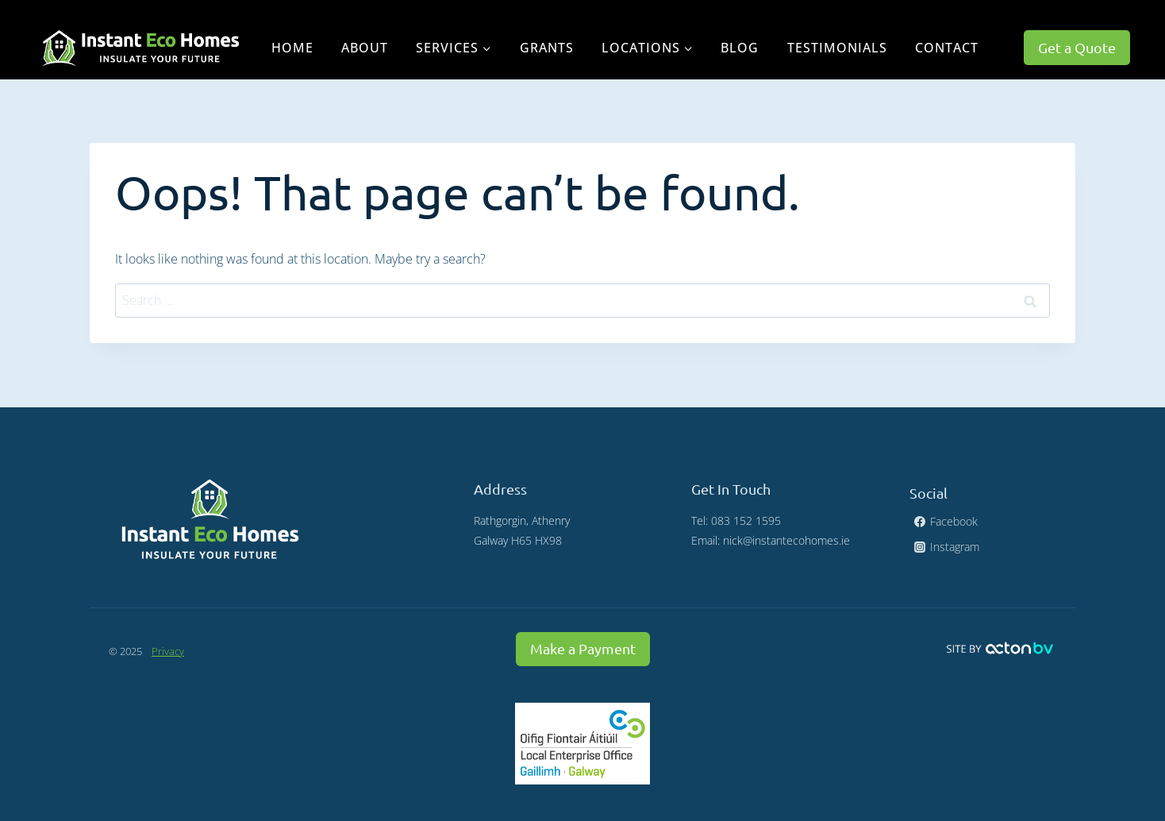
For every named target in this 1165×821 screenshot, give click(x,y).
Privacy (168, 651)
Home (292, 47)
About (364, 47)
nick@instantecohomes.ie (786, 540)
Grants (547, 47)
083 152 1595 (746, 520)
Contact (947, 47)
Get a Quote (1077, 47)
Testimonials (837, 47)
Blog (740, 47)
